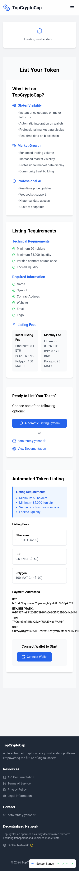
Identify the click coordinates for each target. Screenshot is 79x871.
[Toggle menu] (72, 8)
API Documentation (18, 777)
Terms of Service (17, 783)
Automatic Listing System (39, 423)
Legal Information (17, 796)
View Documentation (29, 449)
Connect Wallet (34, 657)
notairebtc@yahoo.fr (28, 441)
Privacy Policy (15, 789)
